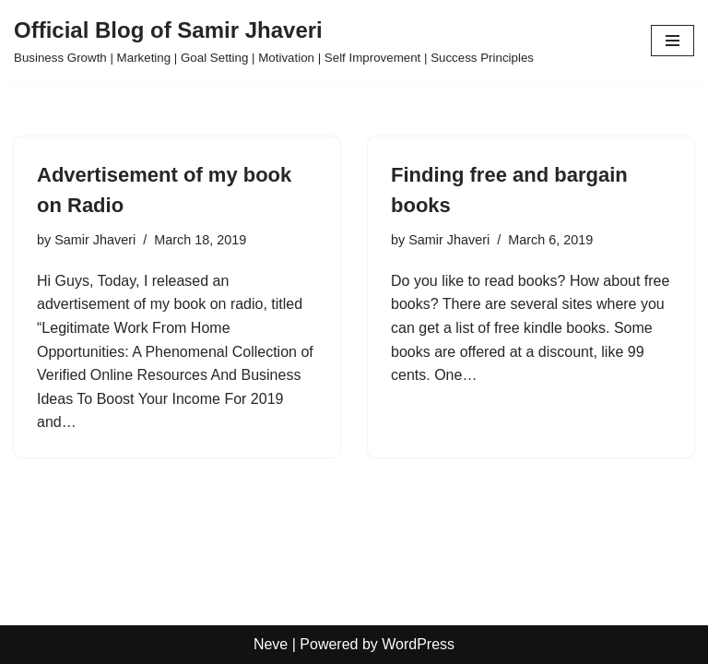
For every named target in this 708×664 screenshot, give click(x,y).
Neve (271, 644)
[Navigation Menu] (672, 40)
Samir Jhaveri (95, 239)
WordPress (418, 644)
